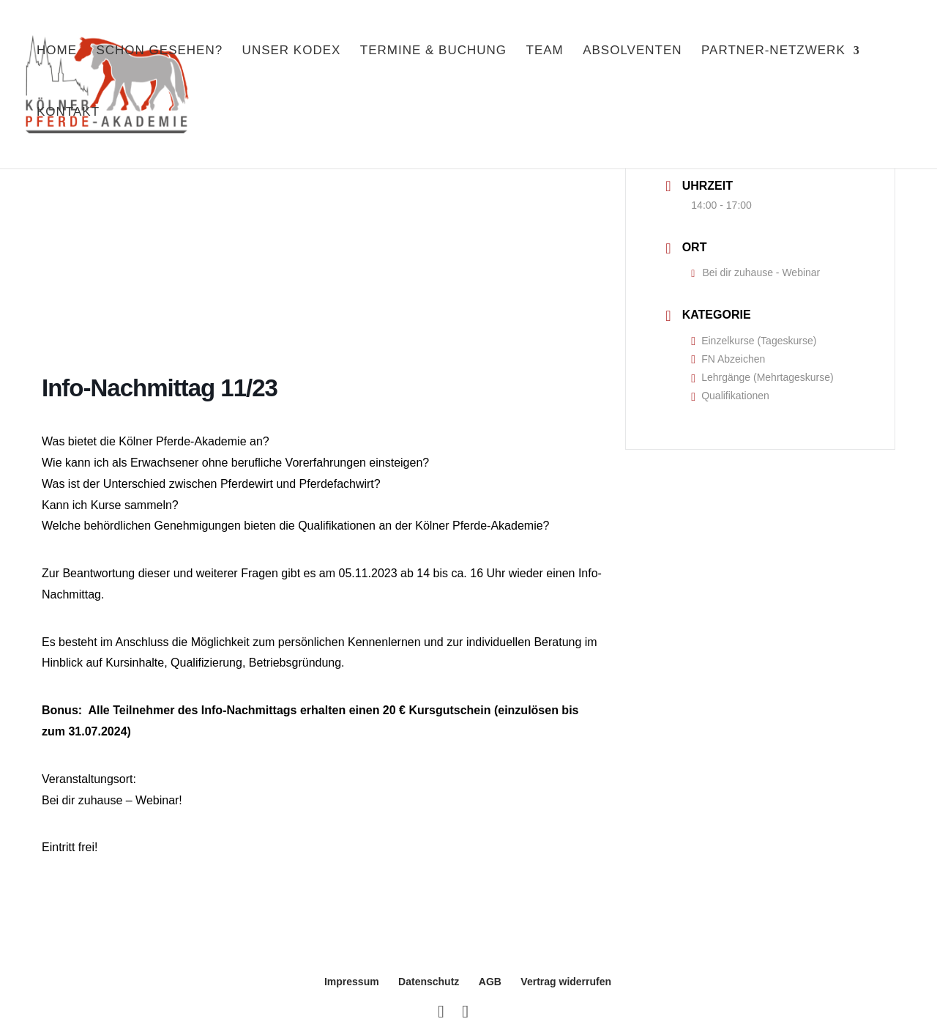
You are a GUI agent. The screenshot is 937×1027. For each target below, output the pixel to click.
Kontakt (68, 119)
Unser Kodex (291, 57)
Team (545, 57)
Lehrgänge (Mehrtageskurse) (762, 377)
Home (57, 57)
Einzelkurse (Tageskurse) (753, 340)
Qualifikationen (730, 395)
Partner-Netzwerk (773, 57)
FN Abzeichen (728, 359)
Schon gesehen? (159, 57)
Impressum (351, 981)
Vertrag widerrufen (565, 981)
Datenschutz (428, 981)
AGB (490, 981)
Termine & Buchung (433, 57)
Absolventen (632, 57)
